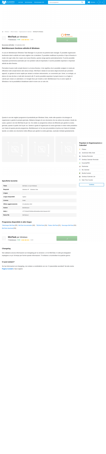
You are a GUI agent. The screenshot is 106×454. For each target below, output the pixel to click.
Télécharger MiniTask (8, 225)
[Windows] (7, 32)
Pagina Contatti (7, 269)
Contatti (8, 379)
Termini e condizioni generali (10, 382)
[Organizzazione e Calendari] (25, 32)
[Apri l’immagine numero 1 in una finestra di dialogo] (41, 149)
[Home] (2, 32)
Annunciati (16, 379)
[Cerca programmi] (82, 2)
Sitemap (24, 379)
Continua (91, 184)
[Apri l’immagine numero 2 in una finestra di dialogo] (68, 149)
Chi (3, 379)
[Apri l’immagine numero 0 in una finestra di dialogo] (15, 149)
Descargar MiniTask (67, 225)
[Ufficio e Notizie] (14, 32)
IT (101, 2)
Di (12, 39)
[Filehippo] (8, 2)
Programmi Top (39, 2)
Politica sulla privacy (44, 382)
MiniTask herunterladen (25, 225)
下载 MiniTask (40, 225)
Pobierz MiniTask (53, 225)
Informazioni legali (58, 382)
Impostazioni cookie (78, 382)
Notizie (20, 2)
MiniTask (17, 37)
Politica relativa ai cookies (28, 382)
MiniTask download (7, 228)
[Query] (66, 2)
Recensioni (28, 2)
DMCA (68, 382)
